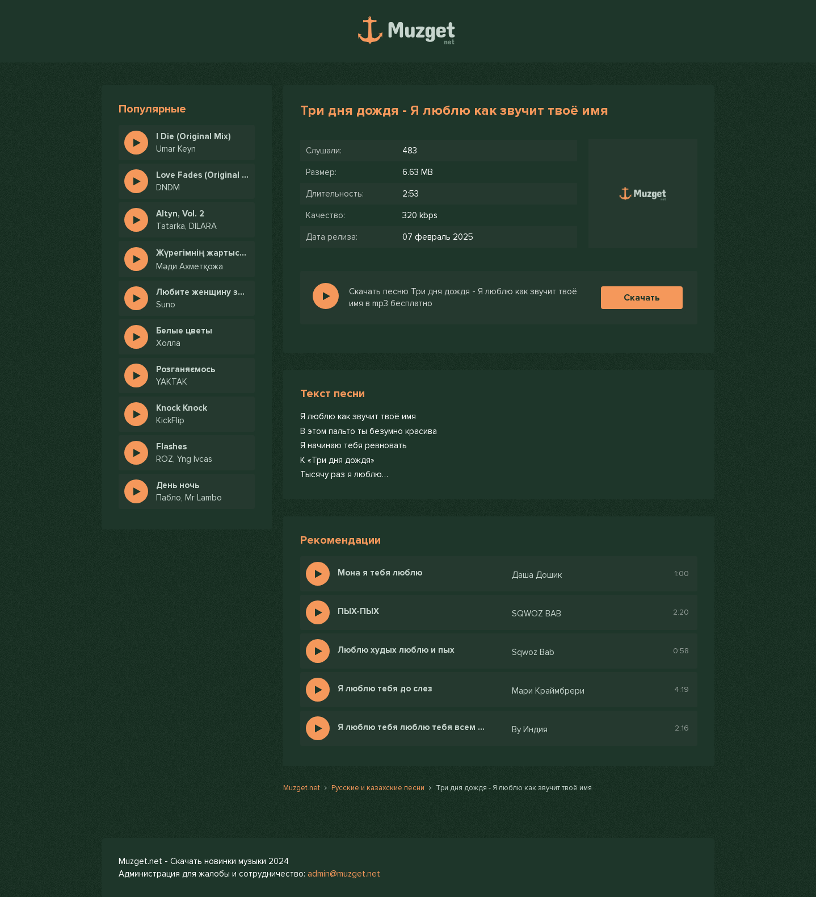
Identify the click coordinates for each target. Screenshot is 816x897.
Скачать (642, 297)
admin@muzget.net (344, 874)
